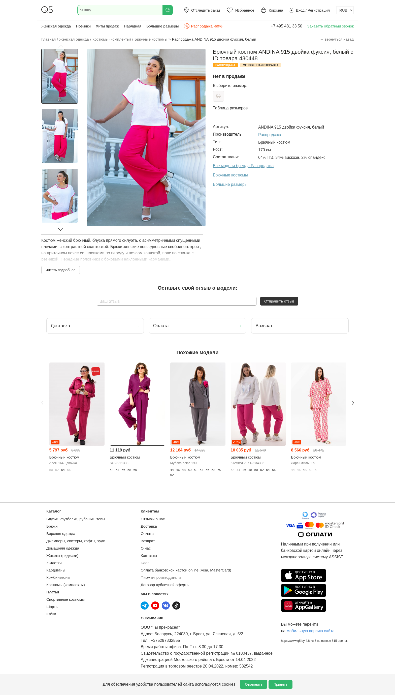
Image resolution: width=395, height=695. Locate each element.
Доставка (149, 526)
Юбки (51, 614)
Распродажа (269, 135)
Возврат (148, 541)
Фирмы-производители (161, 577)
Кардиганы (55, 570)
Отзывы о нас (153, 519)
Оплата (147, 533)
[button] (60, 46)
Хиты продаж (107, 26)
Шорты (52, 607)
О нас (146, 548)
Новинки (83, 26)
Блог (145, 563)
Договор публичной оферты (165, 585)
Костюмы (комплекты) (65, 585)
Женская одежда (56, 26)
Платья (52, 592)
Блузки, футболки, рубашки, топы (75, 519)
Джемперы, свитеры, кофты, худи (75, 541)
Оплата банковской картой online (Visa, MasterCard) (186, 570)
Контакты (149, 555)
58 (218, 96)
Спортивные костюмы (65, 599)
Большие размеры (162, 26)
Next (352, 402)
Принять (280, 684)
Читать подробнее (61, 270)
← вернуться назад (337, 39)
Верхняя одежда (60, 533)
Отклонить (253, 684)
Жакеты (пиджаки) (62, 555)
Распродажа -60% (203, 26)
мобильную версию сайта (311, 631)
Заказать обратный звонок (330, 26)
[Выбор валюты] (345, 10)
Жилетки (54, 563)
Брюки (51, 526)
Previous (42, 402)
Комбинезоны (58, 577)
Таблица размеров (230, 108)
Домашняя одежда (62, 548)
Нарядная (132, 26)
